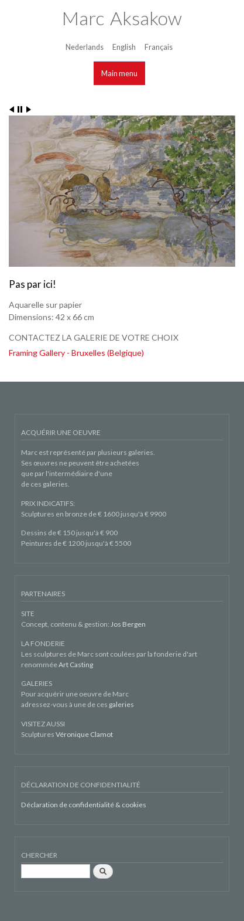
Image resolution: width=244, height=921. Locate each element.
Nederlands (85, 47)
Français (159, 47)
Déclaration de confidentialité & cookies (83, 804)
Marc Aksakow (121, 17)
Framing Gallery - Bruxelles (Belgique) (76, 353)
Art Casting (76, 664)
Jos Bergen (128, 624)
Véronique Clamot (84, 734)
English (124, 47)
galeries (121, 704)
